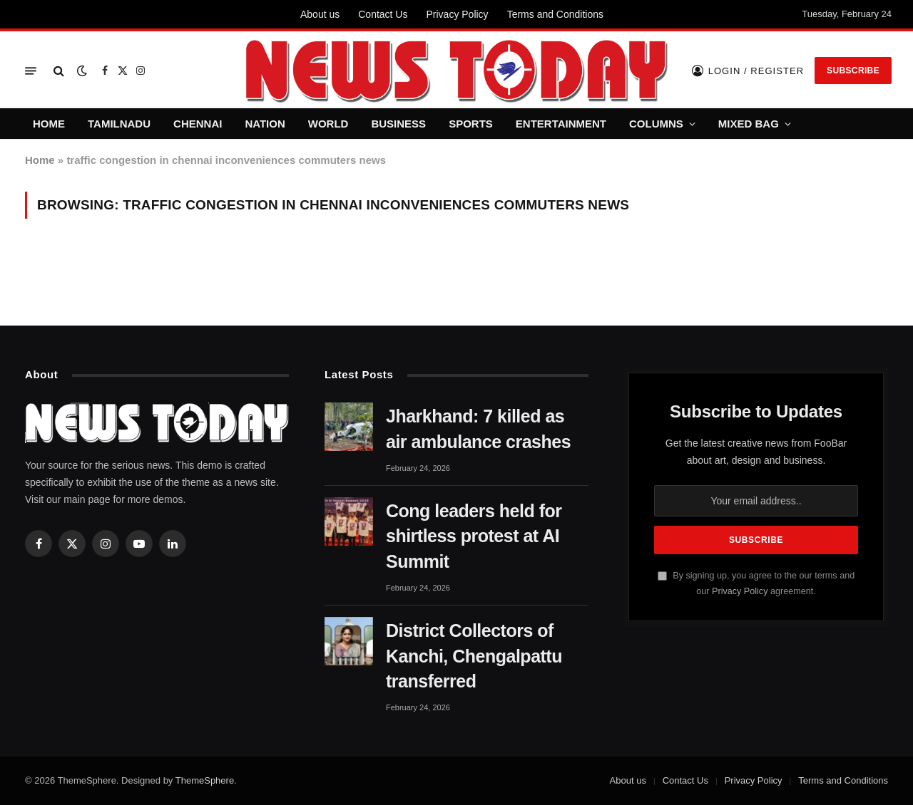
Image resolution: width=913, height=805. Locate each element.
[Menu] (30, 70)
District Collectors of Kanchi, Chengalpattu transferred (474, 656)
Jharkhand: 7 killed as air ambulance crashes (478, 429)
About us (320, 14)
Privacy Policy (457, 14)
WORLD (328, 124)
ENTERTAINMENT (561, 124)
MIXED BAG (748, 124)
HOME (49, 124)
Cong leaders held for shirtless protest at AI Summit (473, 536)
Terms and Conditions (555, 14)
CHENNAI (197, 124)
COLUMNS (656, 124)
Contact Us (382, 14)
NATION (265, 124)
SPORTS (471, 124)
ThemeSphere (204, 780)
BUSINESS (398, 124)
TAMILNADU (119, 124)
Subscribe (853, 71)
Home (40, 160)
